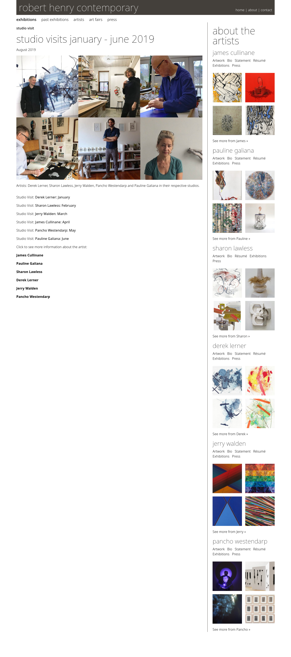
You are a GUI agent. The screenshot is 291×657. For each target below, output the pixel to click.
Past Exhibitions (55, 19)
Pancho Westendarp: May (55, 230)
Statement (243, 60)
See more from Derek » (230, 434)
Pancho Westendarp (33, 296)
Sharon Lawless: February (55, 205)
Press (112, 19)
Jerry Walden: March (51, 213)
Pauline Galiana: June (52, 238)
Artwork (219, 60)
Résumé (259, 60)
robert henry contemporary (78, 7)
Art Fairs (95, 19)
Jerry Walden (27, 288)
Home (240, 10)
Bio (229, 60)
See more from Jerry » (229, 531)
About (252, 10)
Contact (266, 10)
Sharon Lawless (29, 271)
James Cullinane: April (52, 222)
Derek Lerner (27, 280)
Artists (78, 19)
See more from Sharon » (231, 336)
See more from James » (230, 141)
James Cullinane (29, 255)
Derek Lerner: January (52, 197)
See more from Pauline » (231, 238)
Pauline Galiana (29, 263)
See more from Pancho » (231, 629)
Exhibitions (26, 19)
